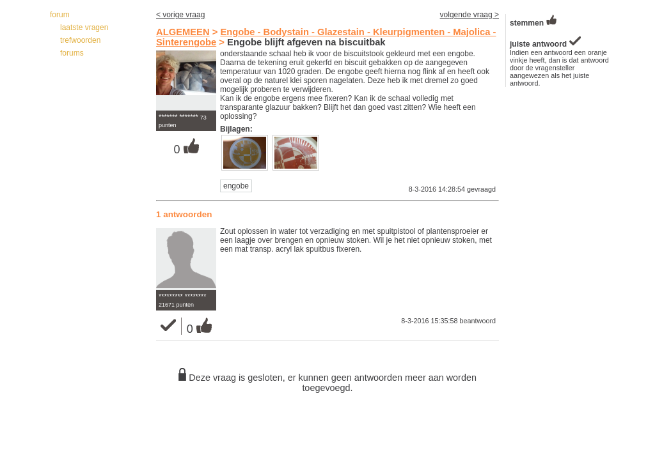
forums (72, 53)
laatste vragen (84, 27)
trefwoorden (80, 40)
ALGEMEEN (183, 32)
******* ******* (178, 117)
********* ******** (182, 296)
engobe (236, 185)
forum (60, 14)
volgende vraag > (469, 14)
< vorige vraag (180, 14)
